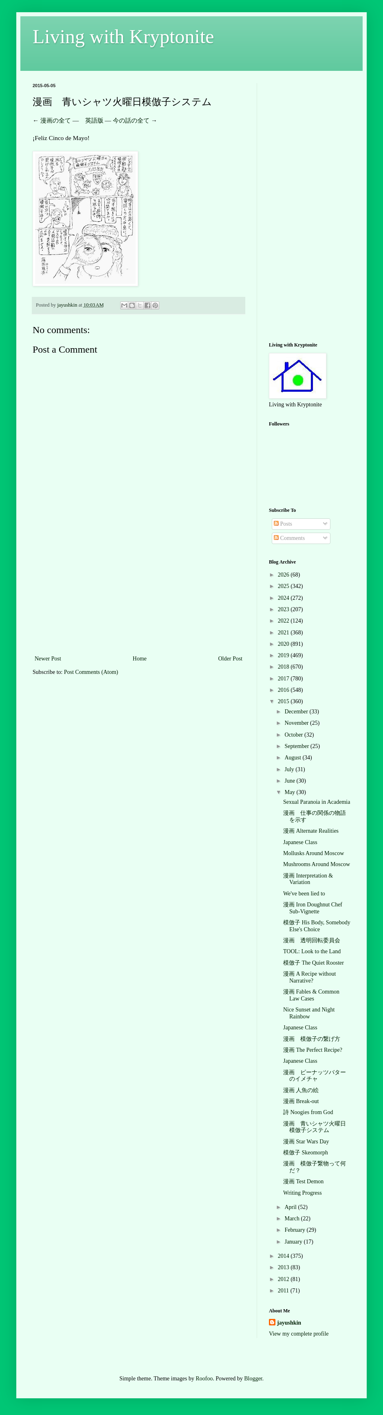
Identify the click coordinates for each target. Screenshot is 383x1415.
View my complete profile (299, 1334)
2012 (284, 1279)
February (295, 1230)
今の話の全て (131, 120)
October (294, 735)
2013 (284, 1267)
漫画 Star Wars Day (306, 1142)
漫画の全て (55, 120)
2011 (284, 1291)
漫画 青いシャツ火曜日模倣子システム (314, 1127)
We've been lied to (304, 894)
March (292, 1218)
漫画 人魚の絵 (301, 1090)
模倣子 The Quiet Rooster (313, 963)
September (297, 746)
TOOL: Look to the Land (312, 951)
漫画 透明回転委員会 (311, 940)
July (289, 769)
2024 (284, 598)
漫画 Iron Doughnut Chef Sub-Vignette (312, 908)
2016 (284, 690)
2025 (284, 586)
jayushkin (289, 1323)
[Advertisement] (138, 592)
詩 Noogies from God (308, 1112)
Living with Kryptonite (123, 36)
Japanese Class (300, 842)
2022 (284, 621)
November (297, 723)
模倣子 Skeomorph (305, 1153)
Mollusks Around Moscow (313, 853)
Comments (289, 538)
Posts (283, 524)
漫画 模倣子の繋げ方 (311, 1039)
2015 (284, 701)
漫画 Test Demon (303, 1181)
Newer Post (48, 659)
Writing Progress (302, 1193)
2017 (284, 679)
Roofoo (204, 1379)
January (294, 1242)
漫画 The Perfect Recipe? (312, 1050)
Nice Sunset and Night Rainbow (309, 1013)
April (291, 1207)
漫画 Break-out (301, 1101)
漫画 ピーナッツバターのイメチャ (314, 1075)
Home (140, 659)
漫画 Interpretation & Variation (308, 879)
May (290, 792)
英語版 (94, 120)
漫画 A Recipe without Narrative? (309, 977)
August (293, 758)
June (290, 781)
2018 (284, 667)
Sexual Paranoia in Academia (316, 802)
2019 (284, 655)
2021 (284, 633)
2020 (284, 644)
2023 (284, 609)
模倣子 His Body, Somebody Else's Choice (316, 925)
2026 (284, 575)
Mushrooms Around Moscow (316, 864)
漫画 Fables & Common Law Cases (311, 995)
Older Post (230, 659)
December (296, 712)
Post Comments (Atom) (91, 672)
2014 (284, 1256)
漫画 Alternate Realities (311, 831)
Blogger (253, 1379)
